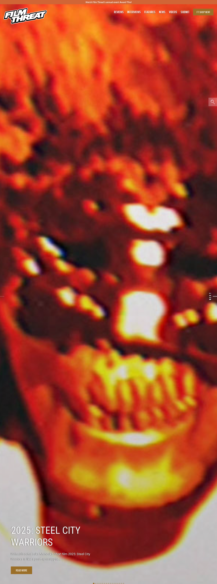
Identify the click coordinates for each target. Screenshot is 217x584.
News (162, 12)
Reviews (119, 12)
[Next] (215, 296)
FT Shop (203, 12)
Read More (21, 570)
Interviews (134, 12)
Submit (185, 12)
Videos (173, 12)
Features (149, 12)
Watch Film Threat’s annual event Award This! (109, 2)
